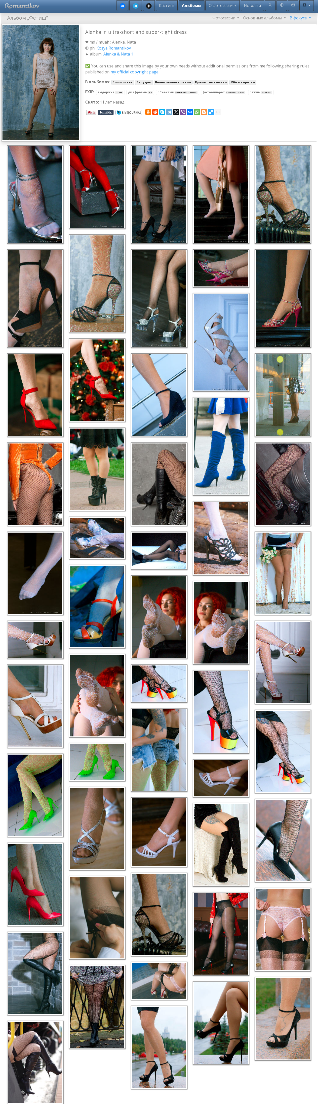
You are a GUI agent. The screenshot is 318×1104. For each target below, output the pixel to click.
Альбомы (191, 5)
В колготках (122, 82)
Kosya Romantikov (113, 48)
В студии (143, 82)
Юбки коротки (243, 82)
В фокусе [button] (299, 18)
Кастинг (166, 5)
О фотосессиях (223, 5)
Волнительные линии (173, 82)
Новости (252, 5)
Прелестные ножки (211, 82)
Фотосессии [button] (224, 18)
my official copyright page (135, 72)
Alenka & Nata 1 (118, 54)
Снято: (92, 102)
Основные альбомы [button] (263, 18)
